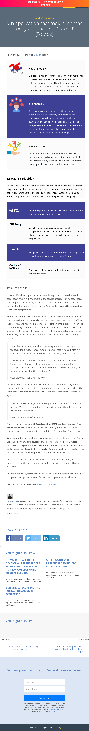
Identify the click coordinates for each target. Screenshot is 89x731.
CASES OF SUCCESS (46, 484)
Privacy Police (51, 711)
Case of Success (44, 17)
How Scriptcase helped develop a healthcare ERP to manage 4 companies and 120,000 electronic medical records (23, 566)
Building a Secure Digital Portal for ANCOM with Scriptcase (23, 591)
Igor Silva (13, 501)
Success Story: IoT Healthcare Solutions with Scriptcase (61, 563)
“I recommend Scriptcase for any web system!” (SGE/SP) (22, 648)
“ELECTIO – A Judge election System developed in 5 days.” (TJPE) (69, 649)
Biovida (37, 54)
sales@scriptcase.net (57, 709)
